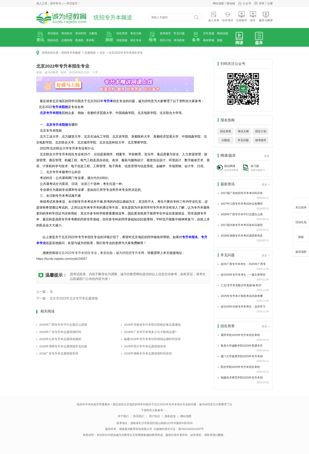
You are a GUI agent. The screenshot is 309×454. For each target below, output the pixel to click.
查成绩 (79, 40)
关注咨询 (300, 204)
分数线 (93, 33)
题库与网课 (266, 16)
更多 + (266, 184)
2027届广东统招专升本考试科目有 (242, 193)
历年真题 (208, 33)
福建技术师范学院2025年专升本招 (242, 377)
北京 (102, 52)
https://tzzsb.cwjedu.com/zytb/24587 (61, 258)
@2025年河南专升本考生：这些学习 (243, 306)
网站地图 (218, 3)
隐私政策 (170, 416)
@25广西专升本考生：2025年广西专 (243, 264)
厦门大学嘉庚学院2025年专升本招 (242, 356)
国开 (253, 16)
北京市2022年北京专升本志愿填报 (74, 298)
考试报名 (53, 33)
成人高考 (213, 16)
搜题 (219, 40)
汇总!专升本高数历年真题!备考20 (241, 285)
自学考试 (227, 16)
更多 (267, 156)
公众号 (244, 3)
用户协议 (154, 416)
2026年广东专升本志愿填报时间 (60, 332)
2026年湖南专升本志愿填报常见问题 (63, 346)
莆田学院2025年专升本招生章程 (240, 335)
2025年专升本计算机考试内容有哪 (242, 295)
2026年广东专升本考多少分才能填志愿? (150, 332)
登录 (261, 3)
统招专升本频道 (71, 52)
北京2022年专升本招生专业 (125, 52)
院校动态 (53, 40)
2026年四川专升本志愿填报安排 (145, 346)
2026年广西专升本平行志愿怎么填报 (63, 324)
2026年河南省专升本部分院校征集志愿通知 (152, 324)
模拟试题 (222, 33)
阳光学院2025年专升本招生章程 (240, 366)
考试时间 (80, 33)
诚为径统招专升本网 (130, 253)
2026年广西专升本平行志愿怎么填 (242, 214)
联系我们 (138, 416)
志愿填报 (66, 40)
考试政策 (179, 40)
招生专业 (135, 40)
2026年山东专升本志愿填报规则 (60, 339)
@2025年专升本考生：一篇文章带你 (243, 274)
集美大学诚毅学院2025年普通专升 (242, 345)
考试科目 (66, 33)
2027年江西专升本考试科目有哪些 (242, 203)
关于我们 (123, 416)
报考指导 (165, 33)
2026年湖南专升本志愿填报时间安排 (148, 353)
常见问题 (179, 33)
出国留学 (241, 16)
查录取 (90, 40)
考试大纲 (135, 33)
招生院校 (122, 40)
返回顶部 (300, 248)
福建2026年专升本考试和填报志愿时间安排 (152, 339)
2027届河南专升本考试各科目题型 (242, 225)
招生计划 (165, 40)
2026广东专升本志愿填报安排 (58, 353)
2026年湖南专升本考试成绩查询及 (242, 235)
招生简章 (122, 33)
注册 (270, 3)
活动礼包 (300, 219)
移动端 (231, 3)
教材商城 (208, 40)
